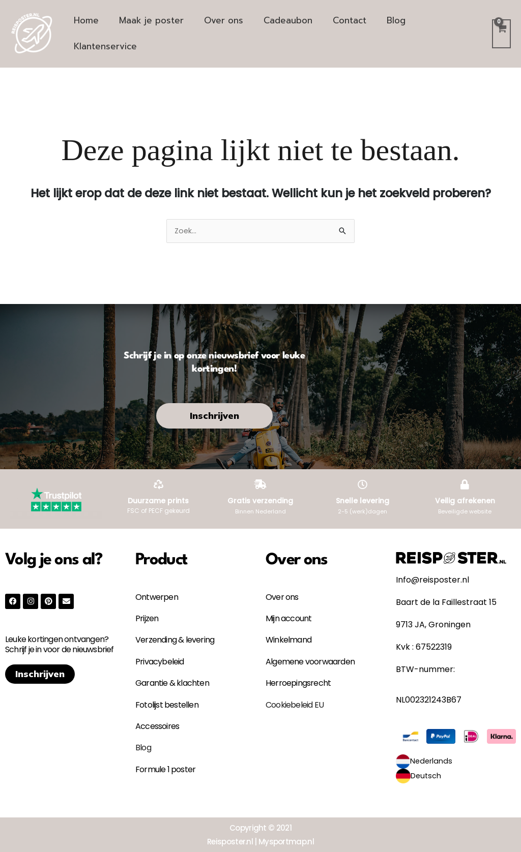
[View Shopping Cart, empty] (501, 29)
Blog (395, 29)
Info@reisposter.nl (432, 566)
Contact (360, 29)
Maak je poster (195, 29)
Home (141, 29)
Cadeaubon (309, 29)
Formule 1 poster (165, 756)
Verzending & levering (174, 626)
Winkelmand (288, 626)
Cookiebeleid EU (295, 691)
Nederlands (431, 747)
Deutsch (426, 761)
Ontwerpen (156, 583)
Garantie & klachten (172, 670)
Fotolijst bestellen (166, 691)
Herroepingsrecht (298, 670)
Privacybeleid (160, 648)
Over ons (256, 29)
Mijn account (288, 605)
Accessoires (157, 712)
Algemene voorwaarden (310, 648)
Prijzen (146, 605)
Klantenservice (445, 29)
